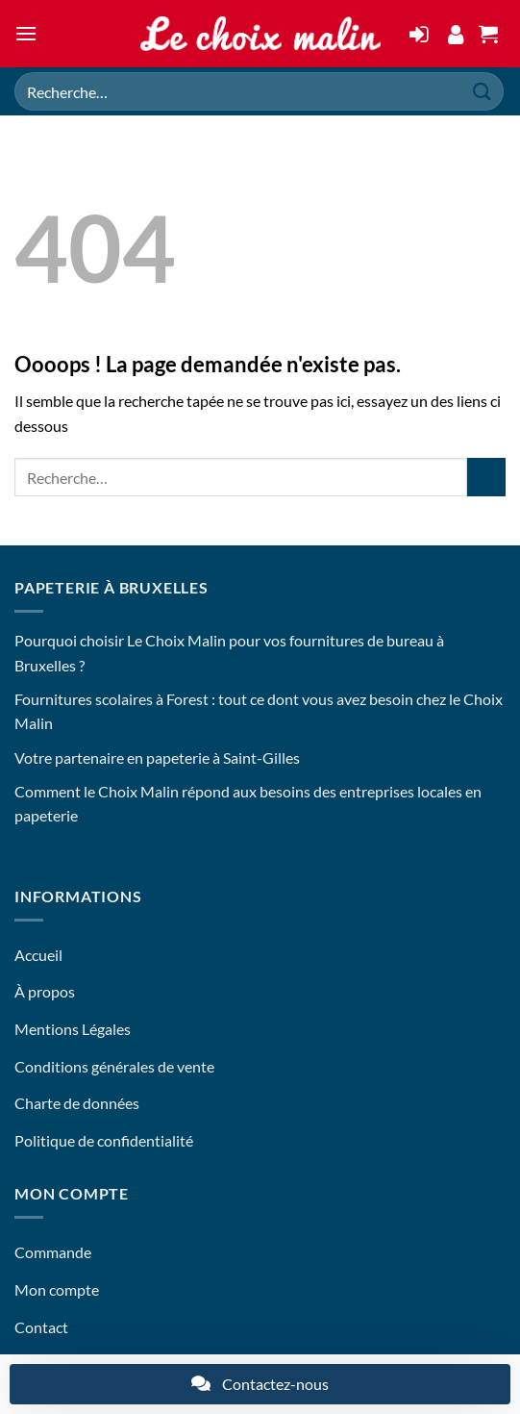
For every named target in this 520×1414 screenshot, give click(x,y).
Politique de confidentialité (103, 1140)
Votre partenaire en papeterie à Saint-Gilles (157, 757)
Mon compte (56, 1289)
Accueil (38, 955)
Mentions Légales (72, 1029)
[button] (25, 33)
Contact (41, 1327)
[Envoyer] (482, 91)
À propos (44, 991)
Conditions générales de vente (114, 1066)
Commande (52, 1252)
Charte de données (76, 1103)
